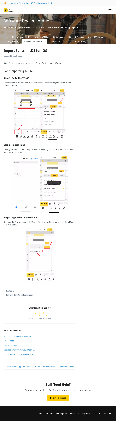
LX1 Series (98, 37)
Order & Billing (80, 41)
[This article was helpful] (36, 313)
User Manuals (54, 41)
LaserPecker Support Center (18, 366)
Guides (67, 41)
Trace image (9, 341)
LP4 (29, 37)
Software (9, 295)
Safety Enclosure (13, 41)
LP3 (36, 37)
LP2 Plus (45, 37)
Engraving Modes (11, 345)
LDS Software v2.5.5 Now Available (18, 354)
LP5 (7, 37)
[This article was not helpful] (43, 313)
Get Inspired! (61, 413)
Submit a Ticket (58, 397)
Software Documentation (34, 41)
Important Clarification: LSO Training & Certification (31, 3)
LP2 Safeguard (58, 37)
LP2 (69, 37)
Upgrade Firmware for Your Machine (19, 350)
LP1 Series (79, 37)
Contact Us (74, 413)
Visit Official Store (46, 413)
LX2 (89, 37)
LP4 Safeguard (18, 37)
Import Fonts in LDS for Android (17, 336)
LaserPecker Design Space (23, 295)
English (86, 413)
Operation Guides (66, 366)
